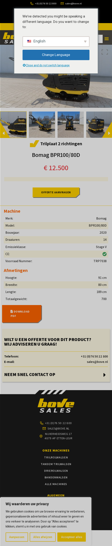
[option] (42, 124)
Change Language (56, 55)
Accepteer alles (71, 537)
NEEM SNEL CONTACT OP (29, 374)
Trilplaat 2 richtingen (61, 143)
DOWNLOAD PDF (20, 314)
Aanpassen (16, 537)
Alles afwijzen (42, 537)
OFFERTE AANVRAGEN (56, 192)
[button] (106, 38)
